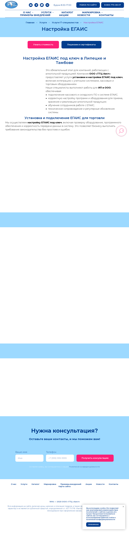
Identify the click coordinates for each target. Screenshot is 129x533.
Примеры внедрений (35, 15)
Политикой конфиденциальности (84, 467)
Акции (63, 15)
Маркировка (91, 12)
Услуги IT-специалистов (65, 22)
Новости (83, 15)
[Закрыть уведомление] (123, 506)
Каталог (67, 12)
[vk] (47, 5)
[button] (43, 44)
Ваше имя (21, 452)
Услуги (46, 12)
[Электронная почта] (31, 5)
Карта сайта (65, 486)
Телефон (51, 452)
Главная (30, 22)
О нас (27, 12)
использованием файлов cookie (100, 518)
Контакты (106, 15)
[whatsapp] (42, 5)
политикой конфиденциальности (100, 519)
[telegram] (36, 5)
